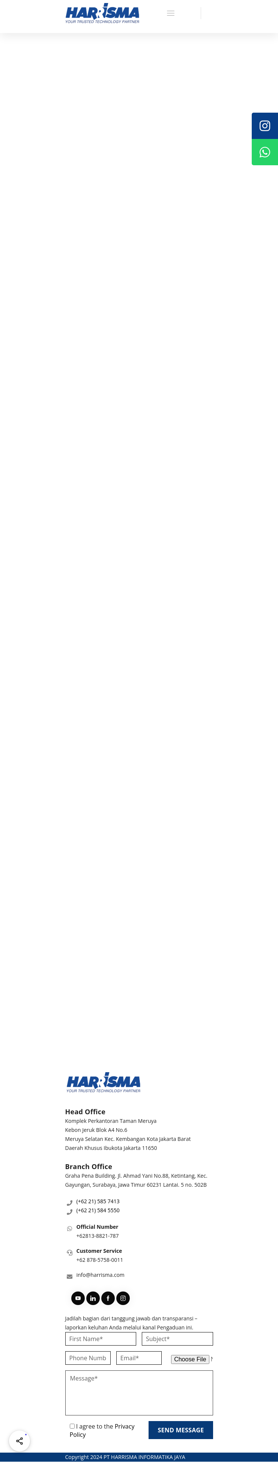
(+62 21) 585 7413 (98, 1201)
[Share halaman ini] (19, 1440)
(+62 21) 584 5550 (98, 1210)
